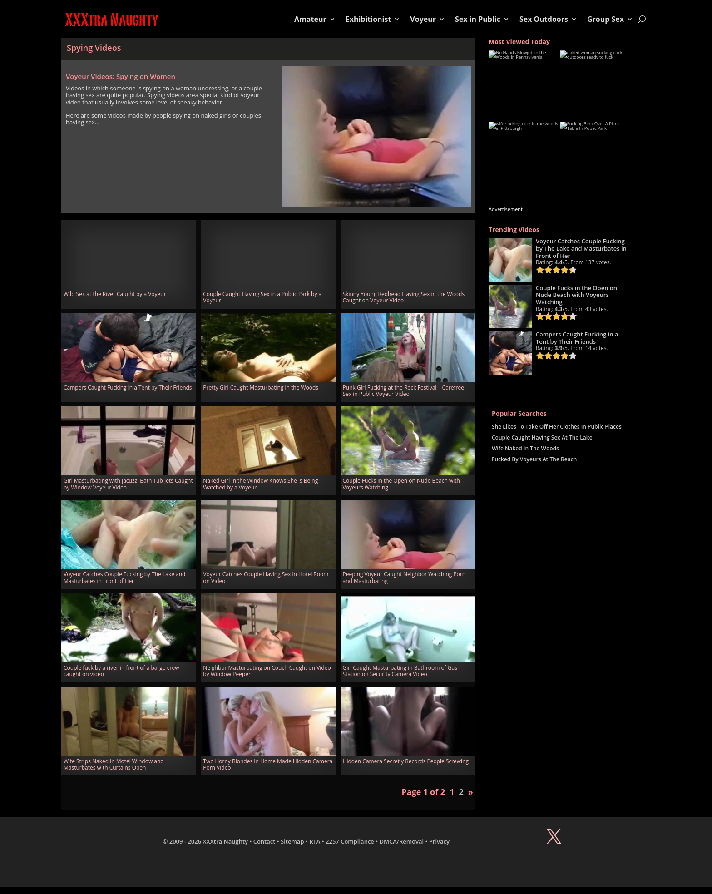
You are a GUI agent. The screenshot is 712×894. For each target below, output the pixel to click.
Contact (264, 841)
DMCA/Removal (402, 841)
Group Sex (605, 19)
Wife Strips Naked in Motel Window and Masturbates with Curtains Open (114, 764)
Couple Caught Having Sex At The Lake (542, 437)
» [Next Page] (470, 791)
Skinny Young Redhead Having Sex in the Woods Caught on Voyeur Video (404, 297)
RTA (314, 841)
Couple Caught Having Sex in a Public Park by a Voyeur (262, 297)
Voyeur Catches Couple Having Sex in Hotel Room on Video (265, 577)
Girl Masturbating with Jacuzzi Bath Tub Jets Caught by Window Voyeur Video (128, 484)
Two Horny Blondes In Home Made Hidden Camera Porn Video (267, 764)
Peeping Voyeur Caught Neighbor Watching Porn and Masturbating (404, 577)
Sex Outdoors (543, 19)
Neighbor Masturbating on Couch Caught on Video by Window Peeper (267, 671)
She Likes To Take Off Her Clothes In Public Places (557, 426)
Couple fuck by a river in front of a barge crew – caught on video (123, 671)
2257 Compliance (350, 841)
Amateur (310, 19)
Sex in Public (477, 19)
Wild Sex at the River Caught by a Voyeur (115, 294)
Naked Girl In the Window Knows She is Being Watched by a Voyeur (260, 484)
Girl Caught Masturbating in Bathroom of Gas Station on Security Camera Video (400, 671)
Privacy (439, 841)
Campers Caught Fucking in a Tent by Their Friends (128, 387)
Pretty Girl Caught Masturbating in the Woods (260, 387)
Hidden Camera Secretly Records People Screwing (406, 761)
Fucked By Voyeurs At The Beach (534, 459)
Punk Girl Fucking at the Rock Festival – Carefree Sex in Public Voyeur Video (403, 391)
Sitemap (292, 841)
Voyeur (423, 19)
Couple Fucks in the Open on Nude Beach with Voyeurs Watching (401, 484)
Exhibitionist (368, 19)
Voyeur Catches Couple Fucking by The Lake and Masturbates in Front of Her (124, 577)
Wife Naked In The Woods (525, 448)
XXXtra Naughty (225, 841)
